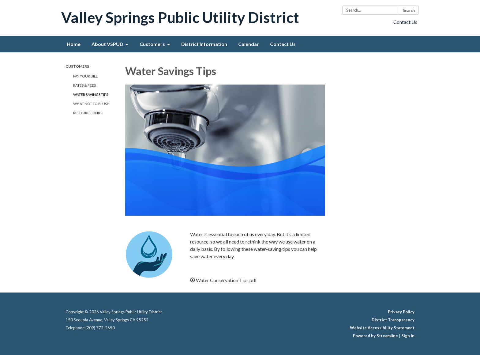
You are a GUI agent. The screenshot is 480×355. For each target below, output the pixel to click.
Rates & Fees (84, 85)
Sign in (407, 335)
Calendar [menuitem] (248, 44)
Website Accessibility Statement (382, 327)
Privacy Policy (401, 311)
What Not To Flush (91, 103)
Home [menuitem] (74, 44)
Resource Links (87, 113)
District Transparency (393, 319)
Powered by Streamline (375, 335)
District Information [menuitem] (204, 44)
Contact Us (405, 22)
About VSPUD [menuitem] (107, 44)
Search (409, 10)
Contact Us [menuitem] (283, 44)
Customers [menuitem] (152, 44)
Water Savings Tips (90, 94)
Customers (77, 66)
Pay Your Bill (85, 76)
